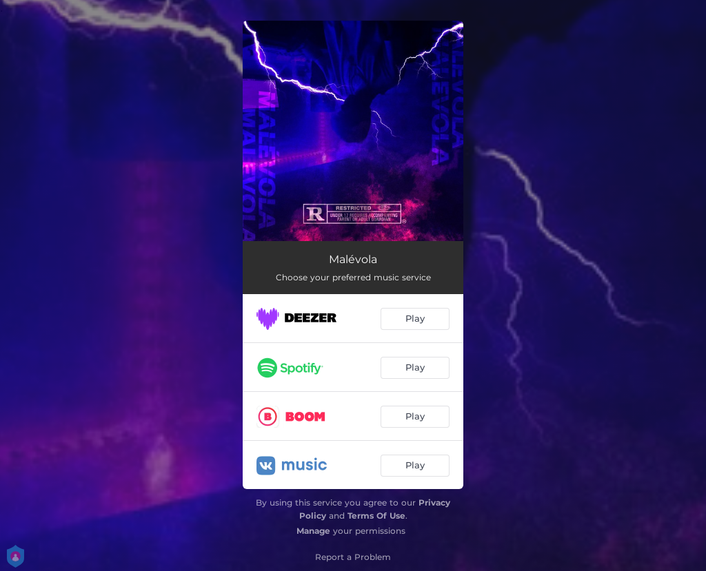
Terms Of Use (376, 515)
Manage (313, 531)
